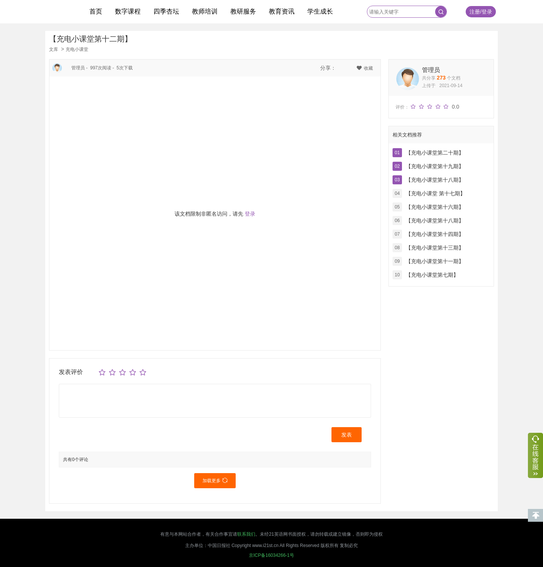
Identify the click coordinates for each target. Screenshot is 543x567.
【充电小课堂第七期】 (432, 275)
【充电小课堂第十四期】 (435, 234)
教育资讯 (282, 11)
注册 (474, 12)
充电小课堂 (77, 49)
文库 (53, 49)
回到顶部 (535, 515)
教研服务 (243, 11)
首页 (95, 11)
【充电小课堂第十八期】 (435, 180)
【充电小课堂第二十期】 (435, 153)
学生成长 (320, 11)
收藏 (365, 68)
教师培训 (205, 11)
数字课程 (128, 11)
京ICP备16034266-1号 (271, 555)
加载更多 (214, 480)
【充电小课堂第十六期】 (435, 207)
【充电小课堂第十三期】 (435, 248)
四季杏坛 (166, 11)
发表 (346, 435)
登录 (487, 12)
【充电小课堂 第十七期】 (435, 193)
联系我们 (246, 534)
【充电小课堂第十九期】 (435, 166)
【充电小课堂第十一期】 (435, 261)
